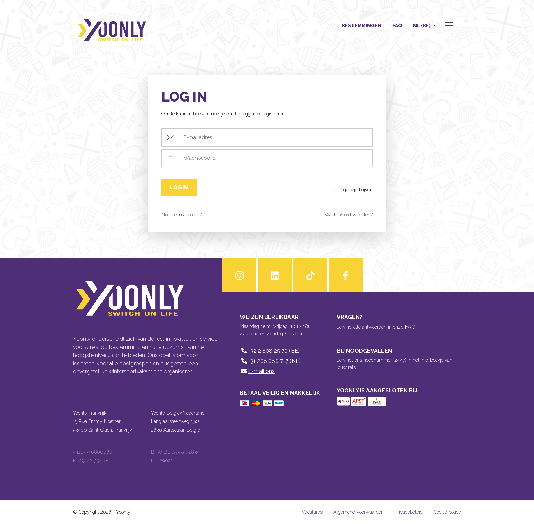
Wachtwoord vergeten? (349, 214)
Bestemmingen (361, 25)
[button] (448, 26)
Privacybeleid (409, 512)
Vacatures (312, 512)
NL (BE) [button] (422, 25)
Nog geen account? (181, 214)
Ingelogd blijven (356, 189)
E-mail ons (257, 371)
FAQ (397, 25)
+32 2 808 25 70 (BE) (270, 351)
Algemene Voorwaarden (358, 512)
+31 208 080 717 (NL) (270, 361)
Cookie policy (447, 512)
